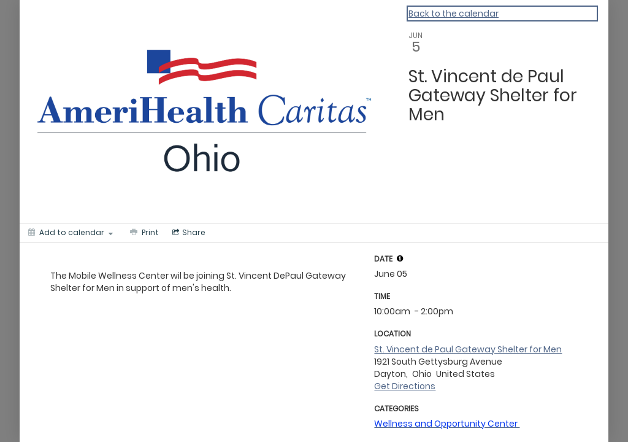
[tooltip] (400, 258)
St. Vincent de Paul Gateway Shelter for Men (468, 349)
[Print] (143, 232)
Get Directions (404, 386)
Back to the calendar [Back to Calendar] (453, 13)
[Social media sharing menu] (187, 232)
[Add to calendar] (70, 232)
